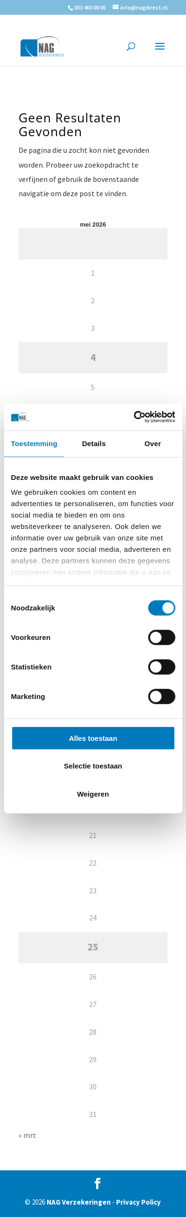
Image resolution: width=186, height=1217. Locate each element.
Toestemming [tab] (34, 443)
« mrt (27, 1135)
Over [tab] (153, 443)
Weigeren (93, 793)
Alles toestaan (93, 738)
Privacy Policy (138, 1202)
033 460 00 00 (90, 7)
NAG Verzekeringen (79, 1202)
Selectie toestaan (93, 766)
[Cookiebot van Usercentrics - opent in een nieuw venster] (133, 417)
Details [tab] (94, 443)
